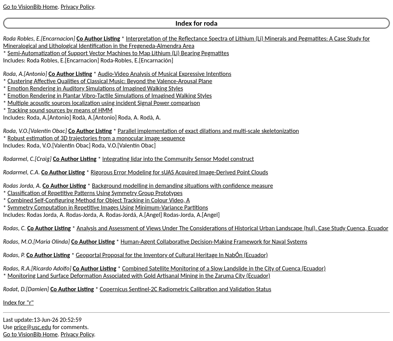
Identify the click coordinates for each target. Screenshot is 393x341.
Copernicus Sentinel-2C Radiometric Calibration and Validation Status (185, 289)
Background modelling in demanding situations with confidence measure (182, 185)
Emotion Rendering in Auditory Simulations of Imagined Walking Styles (95, 88)
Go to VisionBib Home (30, 6)
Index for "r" (18, 302)
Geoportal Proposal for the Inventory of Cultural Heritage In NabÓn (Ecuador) (172, 255)
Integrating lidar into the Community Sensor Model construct (178, 158)
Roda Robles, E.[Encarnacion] (39, 38)
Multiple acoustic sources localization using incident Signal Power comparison (104, 103)
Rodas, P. (14, 255)
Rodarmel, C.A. (21, 172)
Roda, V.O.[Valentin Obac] (35, 130)
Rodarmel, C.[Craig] (27, 158)
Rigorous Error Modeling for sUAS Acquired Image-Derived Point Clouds (179, 172)
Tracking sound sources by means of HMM (60, 110)
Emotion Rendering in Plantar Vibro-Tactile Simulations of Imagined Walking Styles (110, 95)
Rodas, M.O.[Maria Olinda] (36, 241)
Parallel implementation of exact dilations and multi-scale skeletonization (208, 130)
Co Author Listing (98, 38)
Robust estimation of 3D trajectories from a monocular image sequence (96, 138)
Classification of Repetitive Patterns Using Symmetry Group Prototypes (95, 193)
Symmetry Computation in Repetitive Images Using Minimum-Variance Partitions (108, 207)
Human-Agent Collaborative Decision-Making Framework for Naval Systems (214, 241)
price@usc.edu (32, 327)
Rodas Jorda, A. (22, 185)
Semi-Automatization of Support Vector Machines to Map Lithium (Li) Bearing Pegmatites (118, 53)
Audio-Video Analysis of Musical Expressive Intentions (164, 73)
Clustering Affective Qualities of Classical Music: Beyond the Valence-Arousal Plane (110, 81)
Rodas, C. (14, 228)
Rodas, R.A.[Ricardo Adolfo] (37, 268)
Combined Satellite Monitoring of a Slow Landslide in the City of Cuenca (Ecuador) (223, 268)
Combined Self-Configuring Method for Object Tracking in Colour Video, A (99, 200)
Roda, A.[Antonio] (25, 73)
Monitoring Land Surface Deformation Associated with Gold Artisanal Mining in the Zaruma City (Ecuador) (139, 275)
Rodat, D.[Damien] (26, 289)
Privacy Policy (77, 6)
